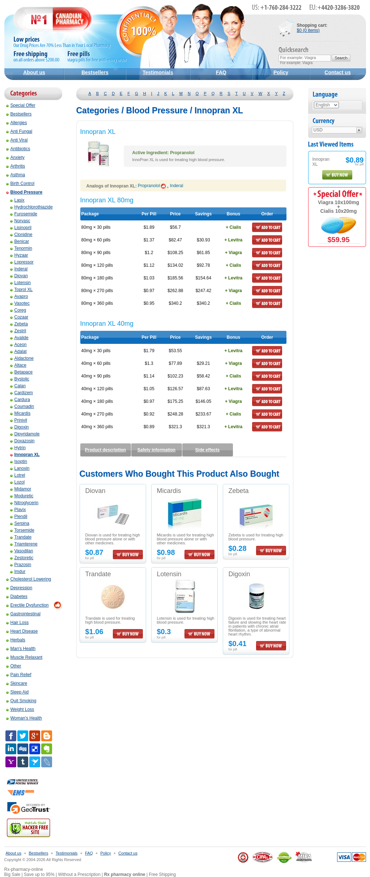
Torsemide (22, 530)
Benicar (19, 241)
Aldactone (22, 358)
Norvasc (20, 220)
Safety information (156, 449)
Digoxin (19, 427)
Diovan (19, 275)
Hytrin (18, 447)
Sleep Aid (17, 692)
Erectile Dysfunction (27, 605)
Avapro (19, 296)
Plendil (18, 516)
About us (34, 72)
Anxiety (15, 157)
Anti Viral (17, 140)
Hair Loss (17, 622)
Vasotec (20, 303)
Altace (18, 365)
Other (13, 666)
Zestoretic (22, 557)
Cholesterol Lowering (28, 579)
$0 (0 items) (308, 30)
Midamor (20, 489)
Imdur (18, 571)
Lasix (17, 200)
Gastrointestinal (23, 613)
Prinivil (18, 420)
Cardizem (21, 392)
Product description (105, 449)
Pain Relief (18, 674)
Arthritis (15, 166)
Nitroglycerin (24, 502)
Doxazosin (22, 440)
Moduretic (22, 495)
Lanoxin (20, 468)
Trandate (21, 537)
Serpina (19, 523)
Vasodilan (21, 550)
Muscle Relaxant (24, 657)
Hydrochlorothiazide (31, 207)
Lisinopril (20, 227)
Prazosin (20, 564)
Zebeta (19, 323)
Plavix (18, 509)
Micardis (20, 413)
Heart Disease (22, 631)
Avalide (19, 337)
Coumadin (22, 406)
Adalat (18, 351)
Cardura (20, 399)
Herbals (15, 639)
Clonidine (21, 234)
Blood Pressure (24, 192)
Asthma (15, 174)
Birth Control (20, 183)
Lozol (17, 482)
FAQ (221, 72)
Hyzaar (19, 255)
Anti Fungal (19, 131)
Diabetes (16, 596)
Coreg (18, 310)
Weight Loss (20, 709)
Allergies (16, 122)
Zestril (18, 330)
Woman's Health (24, 718)
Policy (280, 72)
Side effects (207, 449)
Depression (19, 587)
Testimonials (158, 72)
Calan (18, 385)
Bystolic (19, 378)
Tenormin (21, 248)
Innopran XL (25, 454)
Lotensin (20, 282)
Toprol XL (21, 289)
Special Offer (20, 105)
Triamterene (24, 544)
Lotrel (17, 475)
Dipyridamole (25, 434)
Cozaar (19, 317)
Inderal (19, 268)
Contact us (337, 72)
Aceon (18, 344)
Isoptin (18, 461)
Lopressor (22, 262)
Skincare (16, 683)
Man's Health (21, 648)
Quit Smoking (21, 700)
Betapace (21, 372)
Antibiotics (18, 148)
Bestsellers (95, 72)
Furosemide (23, 213)
